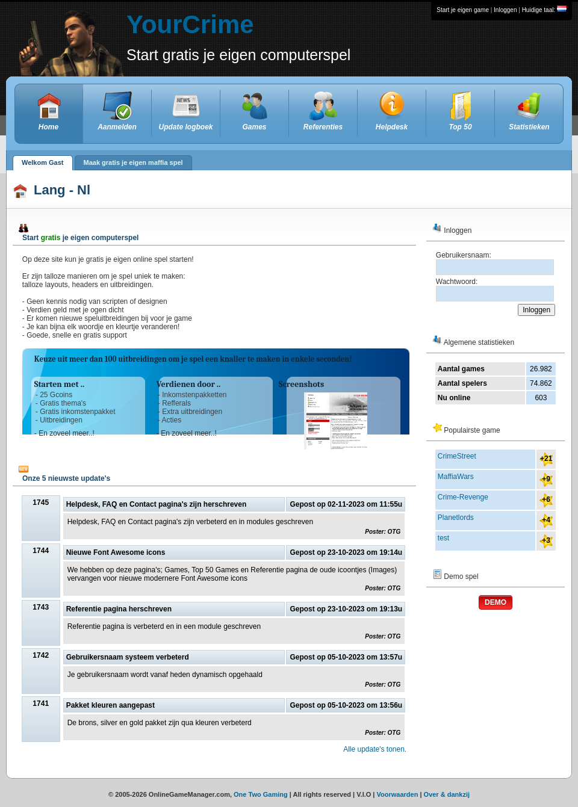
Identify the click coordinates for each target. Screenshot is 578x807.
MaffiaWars (456, 476)
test (443, 538)
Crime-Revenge (463, 497)
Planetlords (456, 517)
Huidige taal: (544, 10)
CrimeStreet (457, 456)
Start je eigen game (463, 10)
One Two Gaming (261, 794)
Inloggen (505, 10)
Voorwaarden (397, 794)
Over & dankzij (447, 794)
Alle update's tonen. (374, 749)
